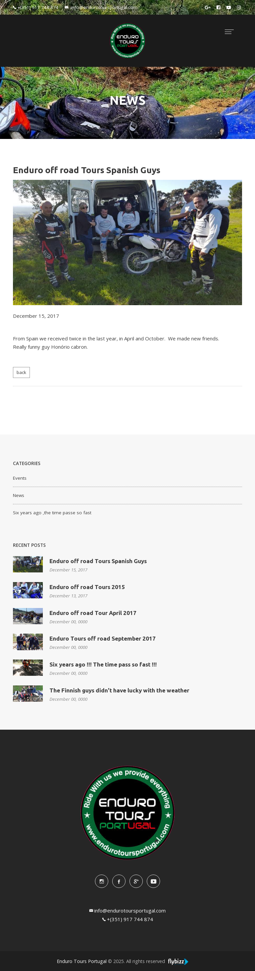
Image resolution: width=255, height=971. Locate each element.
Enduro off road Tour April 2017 (92, 613)
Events (20, 478)
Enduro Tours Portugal (82, 961)
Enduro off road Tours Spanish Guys (98, 561)
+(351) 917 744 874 (130, 919)
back (21, 372)
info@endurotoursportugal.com (130, 910)
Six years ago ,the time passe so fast (52, 513)
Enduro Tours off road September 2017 (102, 638)
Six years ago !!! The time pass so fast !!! (103, 664)
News (18, 495)
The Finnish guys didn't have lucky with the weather (119, 690)
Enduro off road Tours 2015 (87, 587)
